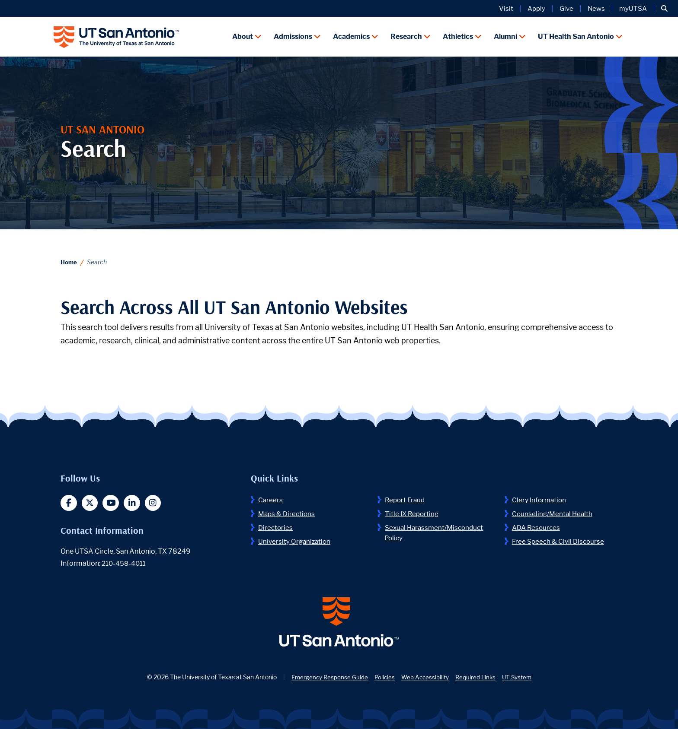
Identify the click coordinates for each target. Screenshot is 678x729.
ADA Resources (537, 526)
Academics (351, 36)
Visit (506, 8)
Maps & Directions (287, 512)
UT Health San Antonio (576, 36)
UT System (519, 679)
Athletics (458, 36)
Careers (270, 498)
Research (406, 36)
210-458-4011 (124, 562)
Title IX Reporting (413, 512)
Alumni (505, 36)
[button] (664, 8)
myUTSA (633, 8)
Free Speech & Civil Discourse (559, 540)
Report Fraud (406, 498)
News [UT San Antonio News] (596, 8)
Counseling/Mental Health (553, 512)
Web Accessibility (425, 679)
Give (566, 8)
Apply (536, 8)
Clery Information (540, 498)
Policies (383, 679)
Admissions (293, 36)
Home (69, 260)
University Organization (295, 540)
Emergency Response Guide (327, 679)
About (242, 36)
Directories (276, 526)
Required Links (476, 679)
